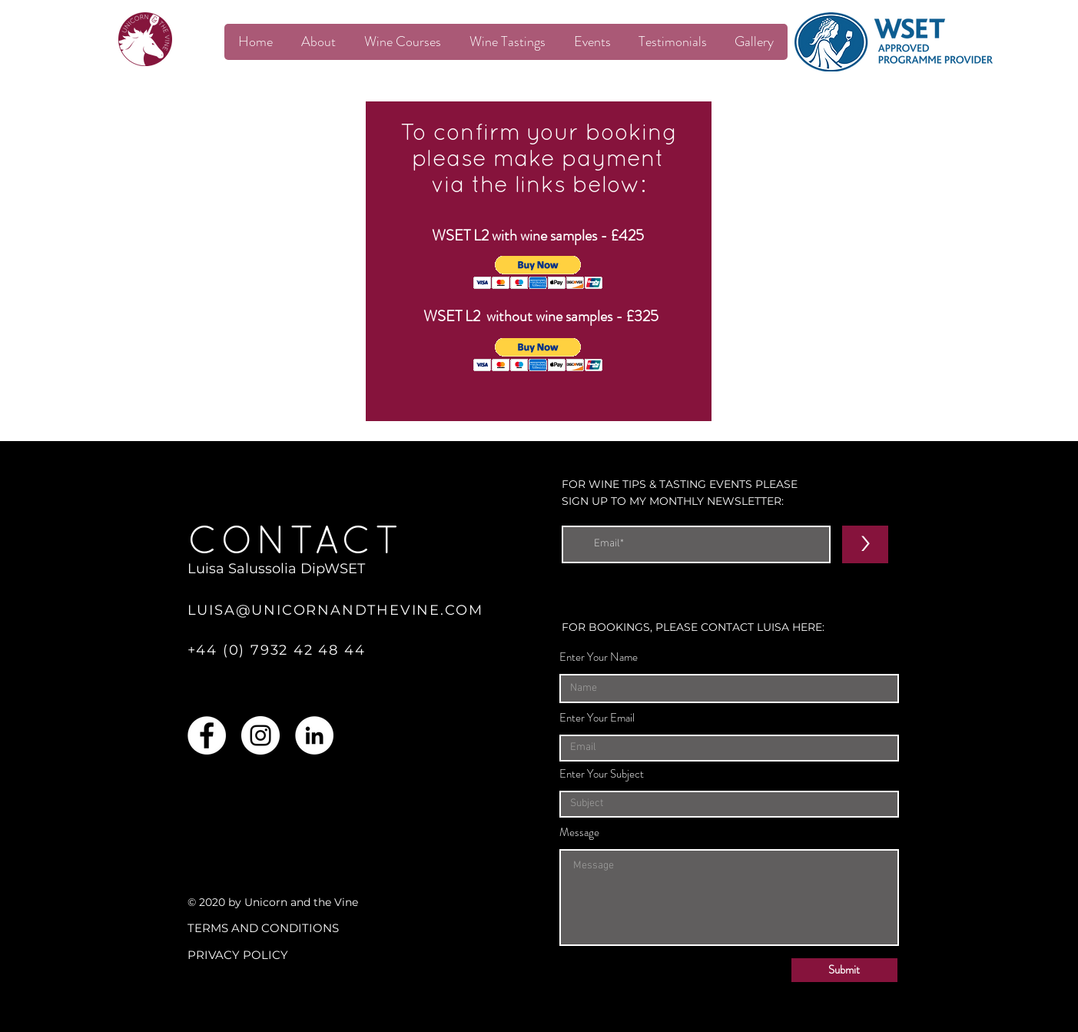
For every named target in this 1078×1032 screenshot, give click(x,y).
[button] (538, 272)
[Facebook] (206, 735)
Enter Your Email (597, 718)
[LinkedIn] (314, 735)
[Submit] (844, 970)
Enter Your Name (598, 657)
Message (579, 832)
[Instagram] (260, 735)
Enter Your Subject (601, 774)
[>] (865, 544)
